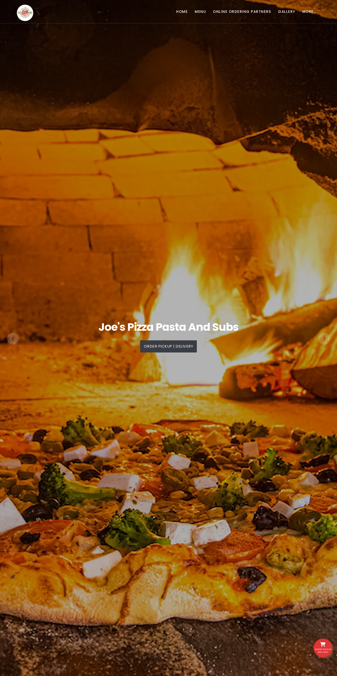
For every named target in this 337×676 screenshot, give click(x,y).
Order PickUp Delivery (323, 648)
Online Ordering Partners (242, 11)
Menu (200, 11)
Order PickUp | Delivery (168, 346)
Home (182, 11)
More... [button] (309, 11)
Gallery (286, 11)
